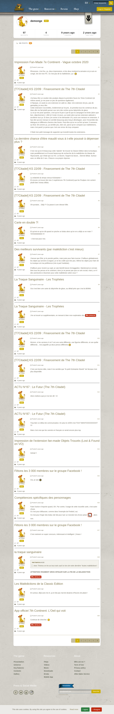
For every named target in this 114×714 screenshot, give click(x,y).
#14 (98, 449)
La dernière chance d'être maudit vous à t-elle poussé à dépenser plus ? (56, 140)
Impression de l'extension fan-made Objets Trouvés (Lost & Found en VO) (57, 442)
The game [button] (34, 9)
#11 (98, 365)
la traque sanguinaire (28, 552)
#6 (99, 227)
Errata (46, 674)
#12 (98, 392)
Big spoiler (90, 315)
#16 (98, 502)
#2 (99, 94)
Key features (19, 668)
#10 (98, 338)
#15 (98, 476)
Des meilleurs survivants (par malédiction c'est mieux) (49, 249)
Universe (17, 665)
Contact (77, 671)
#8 (99, 284)
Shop (76, 9)
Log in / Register (104, 9)
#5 (99, 200)
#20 (98, 615)
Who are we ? (79, 662)
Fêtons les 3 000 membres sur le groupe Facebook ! (48, 470)
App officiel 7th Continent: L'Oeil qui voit (40, 610)
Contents (17, 671)
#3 (99, 147)
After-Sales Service (82, 674)
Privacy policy (80, 668)
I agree (85, 709)
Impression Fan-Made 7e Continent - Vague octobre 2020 (51, 62)
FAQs (46, 662)
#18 (98, 557)
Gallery (16, 674)
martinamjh (36, 562)
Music (46, 668)
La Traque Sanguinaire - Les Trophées (39, 279)
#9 (99, 311)
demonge (22, 75)
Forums (64, 9)
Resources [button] (50, 9)
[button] (87, 3)
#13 (98, 419)
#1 (99, 67)
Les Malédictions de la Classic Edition (38, 583)
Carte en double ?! (26, 222)
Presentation (19, 662)
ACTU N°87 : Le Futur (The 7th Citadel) (39, 387)
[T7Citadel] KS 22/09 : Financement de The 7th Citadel (49, 89)
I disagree (96, 709)
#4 (99, 173)
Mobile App (48, 677)
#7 (99, 254)
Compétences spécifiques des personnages (42, 497)
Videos (46, 665)
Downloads (48, 671)
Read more (74, 709)
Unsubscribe (63, 694)
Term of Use (79, 665)
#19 (98, 589)
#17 (98, 530)
